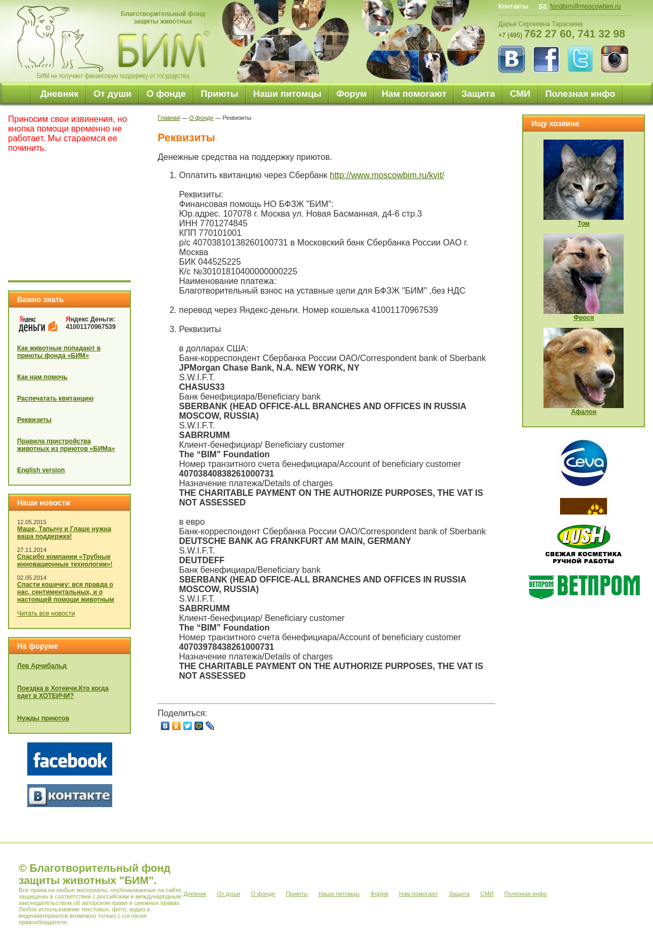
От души (112, 94)
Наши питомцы (287, 94)
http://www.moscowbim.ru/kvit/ (387, 175)
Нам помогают (414, 94)
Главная (169, 117)
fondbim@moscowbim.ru (585, 6)
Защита (478, 94)
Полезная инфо (581, 94)
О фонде (166, 94)
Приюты (219, 94)
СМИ (520, 94)
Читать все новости (46, 613)
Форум (351, 94)
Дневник (59, 94)
